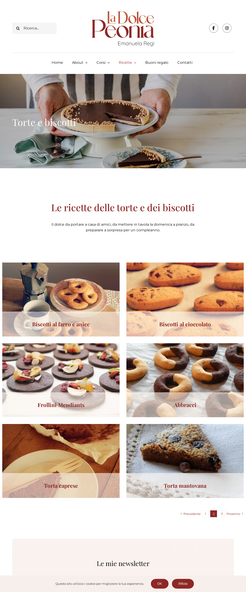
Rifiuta (183, 583)
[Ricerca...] (34, 28)
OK (159, 583)
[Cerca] (18, 28)
